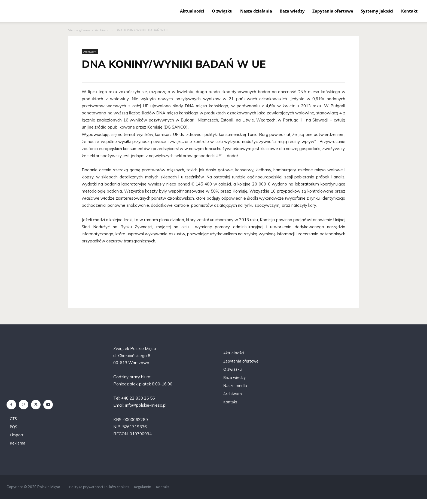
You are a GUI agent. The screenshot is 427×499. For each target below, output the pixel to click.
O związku (222, 11)
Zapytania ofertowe (332, 11)
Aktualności (192, 11)
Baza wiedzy (292, 11)
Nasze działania (256, 11)
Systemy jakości (377, 11)
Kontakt (409, 11)
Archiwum (102, 30)
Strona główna (79, 30)
